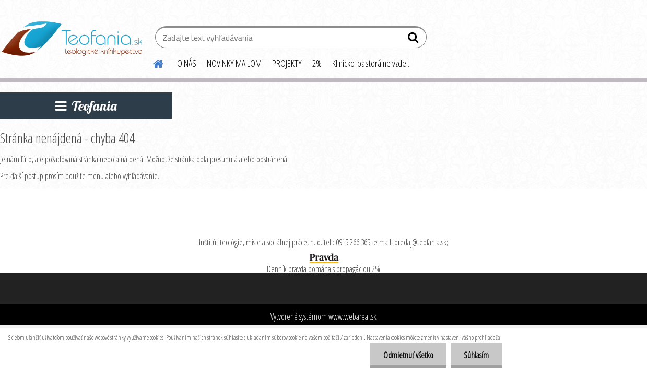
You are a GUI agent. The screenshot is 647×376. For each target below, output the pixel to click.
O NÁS (186, 63)
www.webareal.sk (352, 316)
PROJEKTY (287, 63)
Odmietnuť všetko (408, 355)
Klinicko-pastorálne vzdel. (370, 63)
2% (317, 63)
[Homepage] (152, 62)
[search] (414, 40)
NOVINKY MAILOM (234, 63)
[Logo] (72, 39)
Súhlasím (476, 355)
